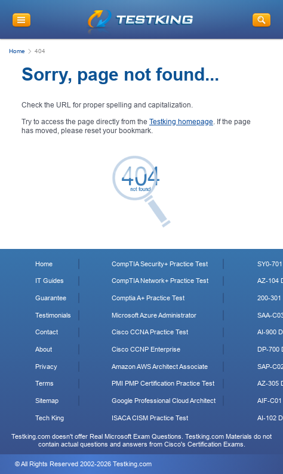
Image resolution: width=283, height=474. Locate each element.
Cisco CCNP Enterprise (146, 349)
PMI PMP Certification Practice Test (163, 383)
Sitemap (47, 400)
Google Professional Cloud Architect (164, 400)
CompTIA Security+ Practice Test (160, 263)
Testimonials (53, 315)
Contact (46, 332)
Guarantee (50, 297)
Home (17, 51)
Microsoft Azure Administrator (154, 315)
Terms (44, 383)
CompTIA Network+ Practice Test (160, 280)
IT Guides (49, 280)
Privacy (46, 366)
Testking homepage (181, 122)
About (43, 349)
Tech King (49, 417)
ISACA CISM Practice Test (150, 417)
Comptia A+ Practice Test (148, 297)
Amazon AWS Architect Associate (160, 366)
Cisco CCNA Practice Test (150, 332)
